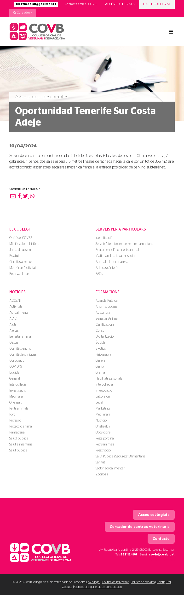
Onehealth (16, 402)
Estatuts (14, 256)
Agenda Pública (107, 300)
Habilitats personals (109, 378)
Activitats (15, 306)
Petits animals (18, 408)
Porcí (12, 414)
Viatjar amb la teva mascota (115, 256)
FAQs (99, 274)
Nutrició (101, 420)
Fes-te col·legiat (157, 4)
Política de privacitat (115, 582)
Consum (102, 330)
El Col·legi (19, 229)
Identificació (104, 238)
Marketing (103, 408)
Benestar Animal (107, 318)
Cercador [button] (21, 12)
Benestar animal (20, 336)
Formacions (108, 292)
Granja (100, 372)
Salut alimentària (21, 444)
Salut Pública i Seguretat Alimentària (120, 456)
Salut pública (18, 450)
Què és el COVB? (20, 238)
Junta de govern (20, 250)
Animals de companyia (112, 262)
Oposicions (103, 432)
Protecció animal (21, 426)
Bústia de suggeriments (36, 4)
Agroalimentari (19, 312)
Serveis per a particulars (121, 229)
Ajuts (12, 324)
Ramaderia (17, 432)
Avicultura (103, 312)
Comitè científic (20, 348)
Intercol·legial (18, 384)
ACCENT (15, 300)
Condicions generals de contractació (98, 587)
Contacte (161, 538)
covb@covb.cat (162, 554)
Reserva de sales (20, 274)
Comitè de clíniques (22, 354)
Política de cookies (143, 582)
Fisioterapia (103, 354)
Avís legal (94, 582)
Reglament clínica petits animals (118, 250)
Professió (15, 420)
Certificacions (105, 324)
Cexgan (14, 342)
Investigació (17, 390)
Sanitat (100, 462)
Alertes (13, 330)
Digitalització (105, 336)
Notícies (17, 292)
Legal (99, 402)
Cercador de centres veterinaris (140, 526)
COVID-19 (15, 366)
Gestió (100, 366)
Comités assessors (21, 262)
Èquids (14, 372)
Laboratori (103, 396)
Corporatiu (16, 360)
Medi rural (16, 396)
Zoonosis (102, 474)
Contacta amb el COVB (81, 4)
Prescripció (103, 450)
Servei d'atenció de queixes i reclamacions (124, 244)
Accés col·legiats (120, 4)
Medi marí (103, 414)
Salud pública (18, 438)
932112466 (128, 554)
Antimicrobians (106, 306)
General (14, 378)
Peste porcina (105, 438)
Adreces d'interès (107, 268)
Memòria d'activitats (23, 268)
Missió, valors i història (24, 244)
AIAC (13, 318)
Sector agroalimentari (110, 468)
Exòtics (101, 348)
